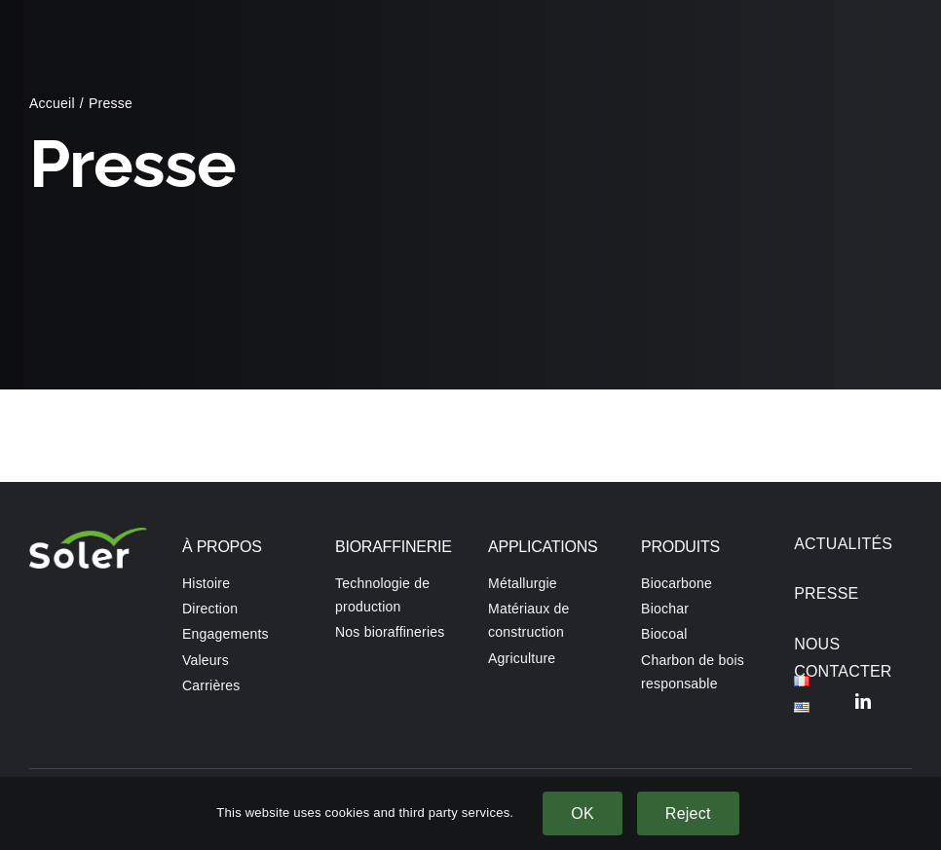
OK (582, 813)
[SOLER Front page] (88, 535)
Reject (688, 813)
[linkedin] (863, 701)
